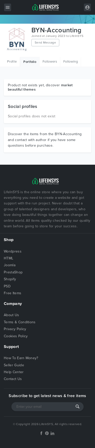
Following (70, 62)
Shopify (10, 279)
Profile (12, 62)
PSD (7, 286)
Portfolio (29, 62)
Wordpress (13, 251)
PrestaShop (13, 272)
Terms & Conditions (20, 322)
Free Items (12, 293)
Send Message (45, 42)
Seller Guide (14, 365)
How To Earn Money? (21, 358)
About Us (11, 315)
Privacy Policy (15, 329)
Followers (50, 62)
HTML (8, 258)
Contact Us (13, 379)
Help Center (14, 372)
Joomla (9, 265)
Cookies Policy (16, 336)
